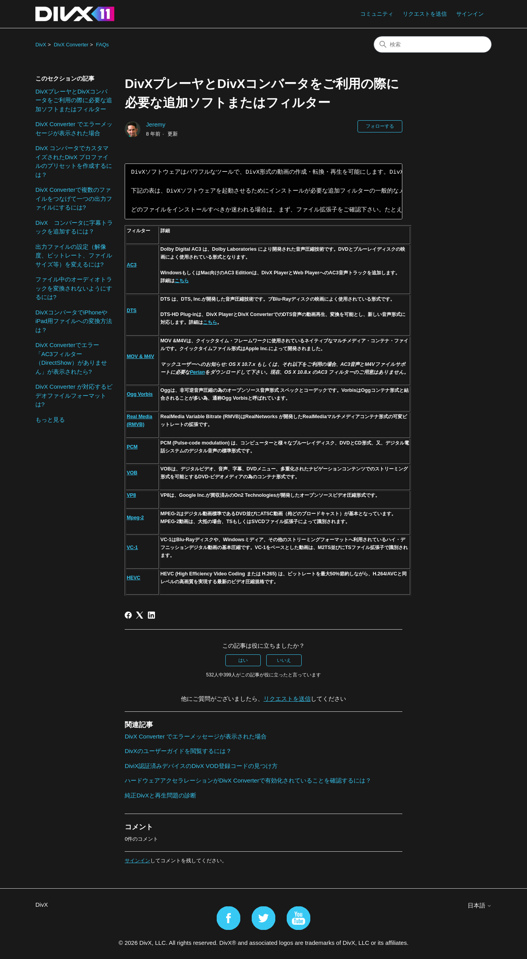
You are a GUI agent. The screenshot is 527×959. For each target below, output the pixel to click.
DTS (131, 310)
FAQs (102, 45)
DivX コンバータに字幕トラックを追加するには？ (74, 227)
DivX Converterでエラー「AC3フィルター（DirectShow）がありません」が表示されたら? (71, 358)
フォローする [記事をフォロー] (380, 126)
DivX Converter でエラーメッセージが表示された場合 (73, 128)
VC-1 (132, 547)
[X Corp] (139, 615)
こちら (182, 280)
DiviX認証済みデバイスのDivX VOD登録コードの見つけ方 (201, 765)
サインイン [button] (470, 14)
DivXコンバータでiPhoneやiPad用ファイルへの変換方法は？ (73, 321)
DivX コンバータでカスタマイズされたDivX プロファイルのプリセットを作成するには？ (73, 161)
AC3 (131, 265)
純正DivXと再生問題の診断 (160, 795)
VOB (132, 473)
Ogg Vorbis (140, 394)
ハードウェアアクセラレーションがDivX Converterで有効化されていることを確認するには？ (248, 780)
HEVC (133, 578)
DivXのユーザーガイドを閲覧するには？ (178, 751)
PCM (132, 447)
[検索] (432, 44)
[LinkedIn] (151, 615)
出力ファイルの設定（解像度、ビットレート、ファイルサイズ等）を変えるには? (73, 255)
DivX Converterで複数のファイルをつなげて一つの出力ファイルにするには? (73, 198)
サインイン (137, 860)
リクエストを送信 (425, 14)
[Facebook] (128, 615)
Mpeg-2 (135, 517)
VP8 (131, 495)
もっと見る (50, 419)
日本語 (480, 905)
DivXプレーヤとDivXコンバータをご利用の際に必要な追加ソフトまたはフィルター (73, 100)
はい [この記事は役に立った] (243, 660)
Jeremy (155, 124)
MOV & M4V (140, 356)
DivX (40, 45)
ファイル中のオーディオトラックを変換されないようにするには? (73, 288)
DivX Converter (71, 45)
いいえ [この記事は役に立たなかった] (284, 660)
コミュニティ (376, 14)
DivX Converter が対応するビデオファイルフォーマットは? (73, 395)
